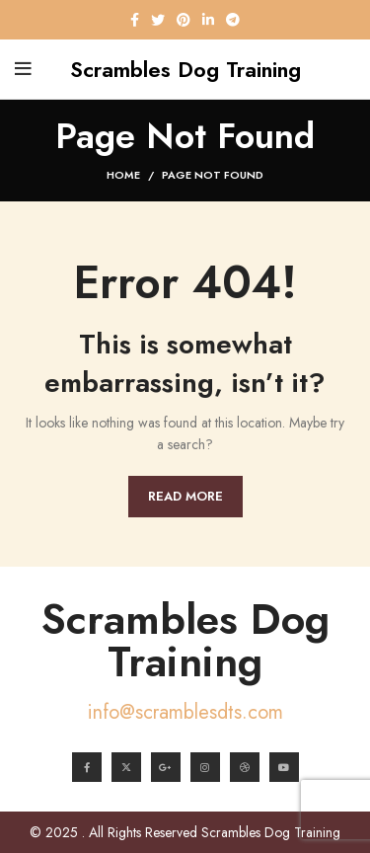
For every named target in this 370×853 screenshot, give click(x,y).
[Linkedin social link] (208, 20)
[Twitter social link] (158, 20)
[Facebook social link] (134, 20)
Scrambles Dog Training (185, 640)
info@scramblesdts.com (185, 712)
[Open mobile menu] (23, 69)
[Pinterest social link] (183, 20)
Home (123, 175)
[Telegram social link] (233, 20)
